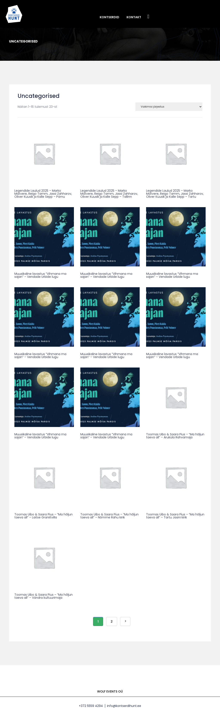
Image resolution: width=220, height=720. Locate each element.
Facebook (148, 17)
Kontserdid (109, 17)
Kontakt (134, 17)
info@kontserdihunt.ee (124, 706)
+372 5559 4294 (91, 706)
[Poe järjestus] (168, 106)
